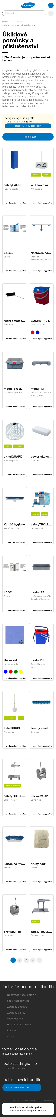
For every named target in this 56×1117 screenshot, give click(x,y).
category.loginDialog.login (28, 126)
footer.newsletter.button (21, 1087)
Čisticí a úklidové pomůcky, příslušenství (18, 25)
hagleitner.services (16, 1001)
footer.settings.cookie (14, 1068)
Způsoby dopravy (14, 1007)
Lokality (9, 1030)
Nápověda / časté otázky (19, 995)
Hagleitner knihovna (16, 1024)
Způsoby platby (13, 1013)
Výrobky (19, 21)
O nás (8, 1036)
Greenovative (12, 1019)
